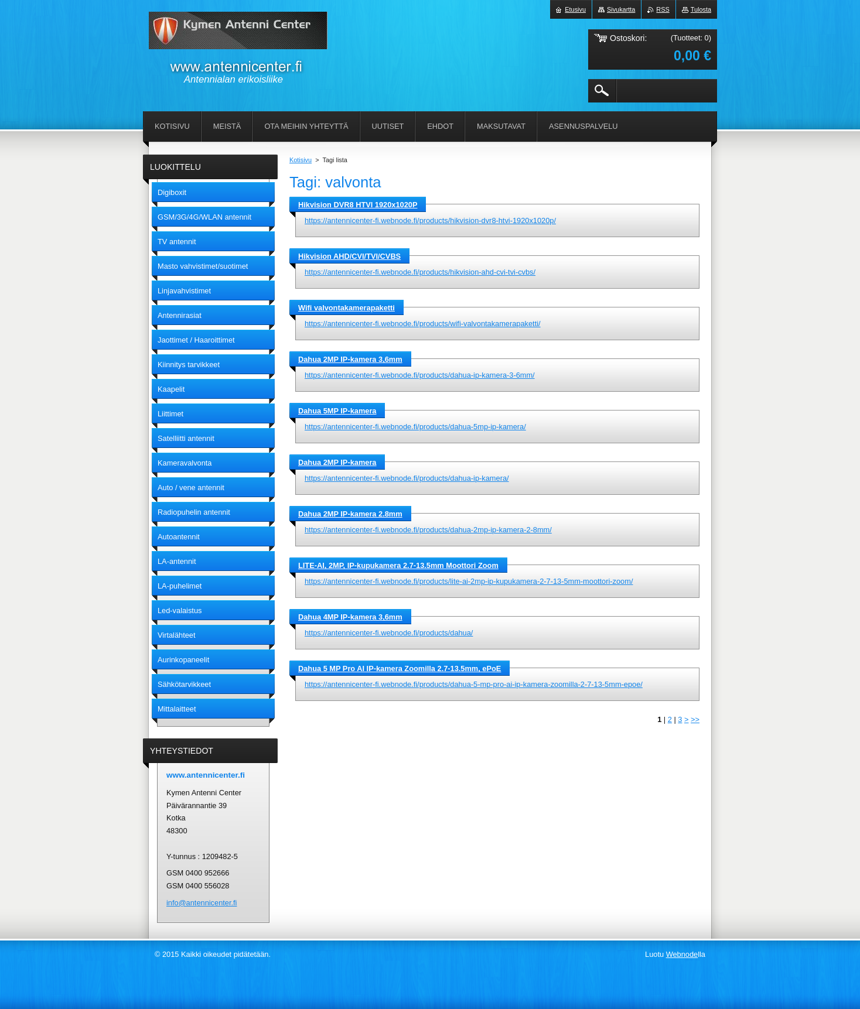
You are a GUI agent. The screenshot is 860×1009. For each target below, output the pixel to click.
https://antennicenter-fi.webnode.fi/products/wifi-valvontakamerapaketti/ (423, 323)
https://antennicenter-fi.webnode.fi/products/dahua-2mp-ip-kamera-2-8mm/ (428, 529)
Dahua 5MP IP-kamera (337, 410)
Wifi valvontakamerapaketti (346, 307)
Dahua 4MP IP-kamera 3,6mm (350, 617)
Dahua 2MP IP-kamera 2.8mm (350, 513)
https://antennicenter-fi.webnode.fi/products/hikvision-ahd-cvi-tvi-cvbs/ (420, 272)
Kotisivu (300, 159)
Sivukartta (621, 9)
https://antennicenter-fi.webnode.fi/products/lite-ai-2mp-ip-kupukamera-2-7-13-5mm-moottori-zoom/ (469, 581)
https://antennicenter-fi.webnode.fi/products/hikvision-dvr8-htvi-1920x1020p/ (430, 220)
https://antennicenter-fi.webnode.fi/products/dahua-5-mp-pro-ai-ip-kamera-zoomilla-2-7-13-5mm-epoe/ (474, 684)
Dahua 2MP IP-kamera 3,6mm (350, 359)
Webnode (682, 954)
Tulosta (701, 9)
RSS (662, 9)
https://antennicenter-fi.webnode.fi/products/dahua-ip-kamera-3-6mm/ (420, 375)
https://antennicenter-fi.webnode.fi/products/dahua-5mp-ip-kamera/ (415, 426)
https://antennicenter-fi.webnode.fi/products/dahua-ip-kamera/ (407, 478)
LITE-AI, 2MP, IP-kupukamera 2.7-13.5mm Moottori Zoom (398, 565)
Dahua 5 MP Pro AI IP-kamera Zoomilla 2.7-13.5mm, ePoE (399, 668)
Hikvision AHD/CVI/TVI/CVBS (349, 256)
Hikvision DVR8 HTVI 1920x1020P (357, 204)
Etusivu (575, 9)
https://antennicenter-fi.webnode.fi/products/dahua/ (389, 632)
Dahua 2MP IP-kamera (337, 462)
